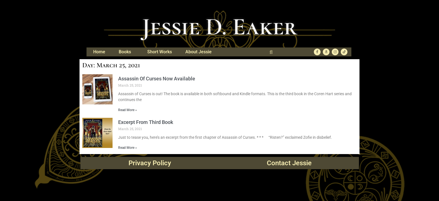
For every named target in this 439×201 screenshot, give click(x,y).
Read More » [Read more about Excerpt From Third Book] (127, 148)
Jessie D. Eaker (219, 26)
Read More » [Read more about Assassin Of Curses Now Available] (127, 110)
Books (126, 52)
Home (99, 51)
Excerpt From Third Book (145, 122)
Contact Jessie (289, 163)
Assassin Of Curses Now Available (156, 79)
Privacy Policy (150, 163)
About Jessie (199, 52)
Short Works (159, 51)
